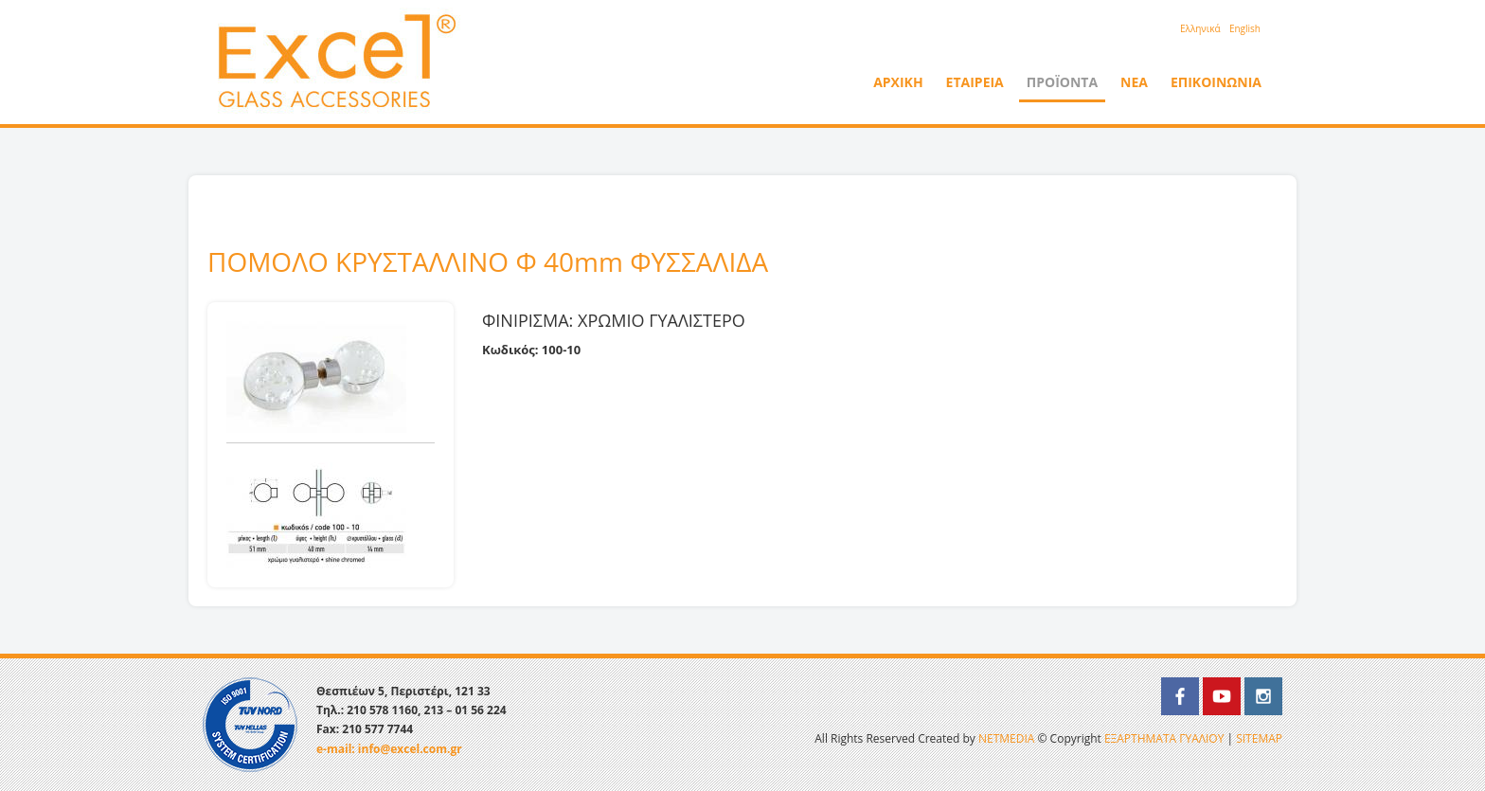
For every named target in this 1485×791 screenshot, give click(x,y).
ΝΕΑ (1134, 82)
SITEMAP (1259, 738)
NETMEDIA (1006, 738)
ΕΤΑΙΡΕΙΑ (975, 82)
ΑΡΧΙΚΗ (897, 82)
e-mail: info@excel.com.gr (389, 749)
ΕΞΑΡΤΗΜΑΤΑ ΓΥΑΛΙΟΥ (1164, 738)
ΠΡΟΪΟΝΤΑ (1062, 82)
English (1245, 28)
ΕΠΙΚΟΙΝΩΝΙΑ (1216, 82)
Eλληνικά (1200, 28)
